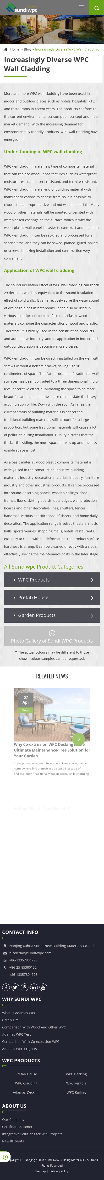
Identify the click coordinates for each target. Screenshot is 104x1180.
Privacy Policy (59, 1171)
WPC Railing (76, 1092)
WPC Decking (76, 1074)
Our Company (13, 1119)
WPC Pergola (76, 1083)
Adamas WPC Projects (19, 1048)
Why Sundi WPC (22, 1000)
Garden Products (56, 615)
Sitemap (40, 1171)
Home (15, 49)
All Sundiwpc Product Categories (43, 566)
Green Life (10, 1020)
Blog (27, 49)
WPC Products (56, 579)
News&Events (13, 1141)
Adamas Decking (26, 1092)
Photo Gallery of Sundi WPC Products (52, 637)
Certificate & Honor (17, 1126)
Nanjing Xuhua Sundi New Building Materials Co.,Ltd (59, 1160)
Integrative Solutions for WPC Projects (32, 1134)
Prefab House (56, 597)
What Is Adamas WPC (19, 1013)
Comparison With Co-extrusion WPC (30, 1041)
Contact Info (20, 933)
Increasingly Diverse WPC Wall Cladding (67, 49)
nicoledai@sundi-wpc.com (30, 953)
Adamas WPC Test (16, 1034)
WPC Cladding (26, 1083)
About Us (14, 1107)
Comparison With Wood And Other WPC (34, 1027)
